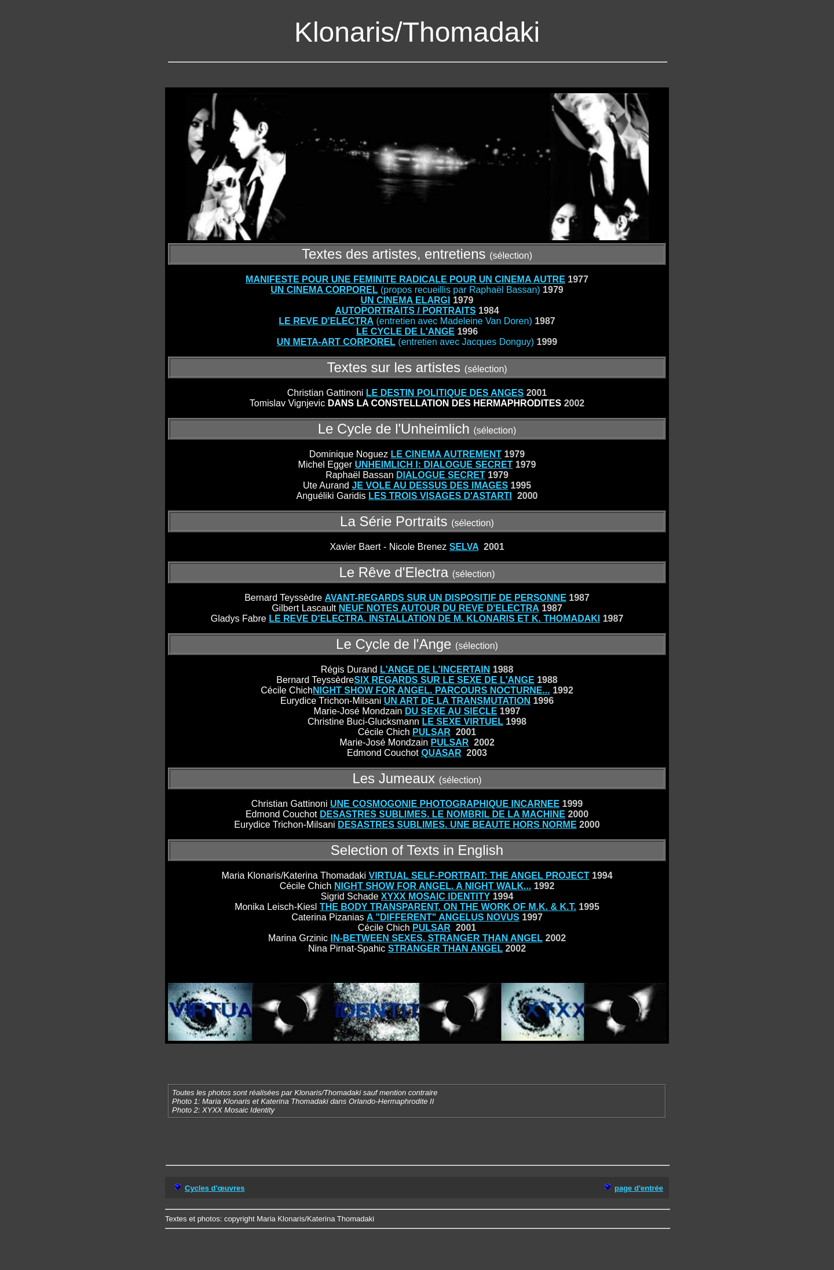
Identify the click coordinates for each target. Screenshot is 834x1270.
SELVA (463, 547)
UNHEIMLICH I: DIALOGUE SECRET (433, 464)
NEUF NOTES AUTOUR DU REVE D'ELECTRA (439, 608)
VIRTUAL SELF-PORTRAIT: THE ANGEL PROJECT (478, 875)
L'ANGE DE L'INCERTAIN (435, 669)
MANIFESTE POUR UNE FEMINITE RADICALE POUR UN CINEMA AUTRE (405, 279)
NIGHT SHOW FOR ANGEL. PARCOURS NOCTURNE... (431, 690)
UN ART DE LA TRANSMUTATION (457, 701)
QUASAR (441, 753)
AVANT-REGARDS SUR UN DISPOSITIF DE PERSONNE (445, 598)
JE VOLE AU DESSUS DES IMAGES (430, 485)
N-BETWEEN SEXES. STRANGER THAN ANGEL (438, 938)
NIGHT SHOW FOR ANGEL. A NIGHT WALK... (432, 886)
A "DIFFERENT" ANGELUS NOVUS (443, 917)
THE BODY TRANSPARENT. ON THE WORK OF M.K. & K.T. (448, 907)
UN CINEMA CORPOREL (324, 290)
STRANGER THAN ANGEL (445, 948)
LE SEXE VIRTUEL (462, 721)
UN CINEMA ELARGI (405, 300)
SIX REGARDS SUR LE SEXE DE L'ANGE (444, 680)
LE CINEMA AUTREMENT (446, 454)
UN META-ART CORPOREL (336, 342)
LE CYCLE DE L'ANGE (405, 331)
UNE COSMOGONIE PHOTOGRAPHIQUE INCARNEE (444, 804)
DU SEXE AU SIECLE (451, 711)
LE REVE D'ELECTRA (326, 321)
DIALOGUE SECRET (440, 475)
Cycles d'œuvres (215, 1188)
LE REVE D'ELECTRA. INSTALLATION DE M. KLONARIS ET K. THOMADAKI (434, 618)
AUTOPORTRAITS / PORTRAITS (405, 310)
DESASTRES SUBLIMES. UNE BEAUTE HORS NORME (457, 824)
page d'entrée (638, 1188)
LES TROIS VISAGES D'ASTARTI (440, 496)
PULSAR (431, 732)
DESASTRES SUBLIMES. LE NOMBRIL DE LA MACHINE (442, 814)
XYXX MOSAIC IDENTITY (435, 896)
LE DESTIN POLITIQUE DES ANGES (445, 393)
